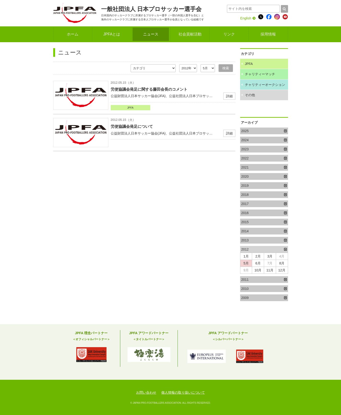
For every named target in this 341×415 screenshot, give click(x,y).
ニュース (150, 34)
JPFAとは (111, 34)
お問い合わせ (146, 392)
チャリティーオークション (265, 85)
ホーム (72, 34)
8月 (281, 263)
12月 (281, 270)
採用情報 (268, 34)
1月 (246, 256)
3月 (269, 256)
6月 (258, 263)
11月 (270, 270)
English (247, 18)
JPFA (130, 107)
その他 (250, 95)
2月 (258, 256)
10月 (258, 270)
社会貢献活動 (190, 34)
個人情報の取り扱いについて (183, 392)
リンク (229, 34)
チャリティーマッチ (260, 74)
